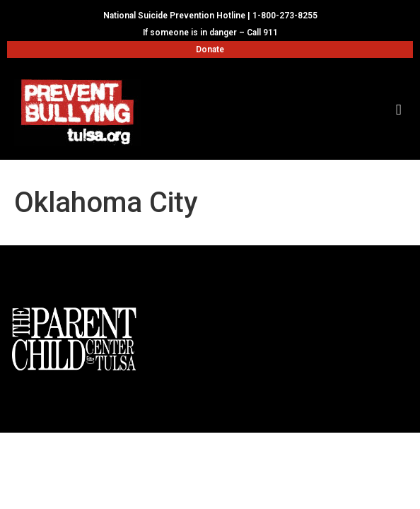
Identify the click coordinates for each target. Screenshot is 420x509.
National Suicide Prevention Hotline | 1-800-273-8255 (210, 16)
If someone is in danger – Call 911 (210, 32)
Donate (210, 49)
